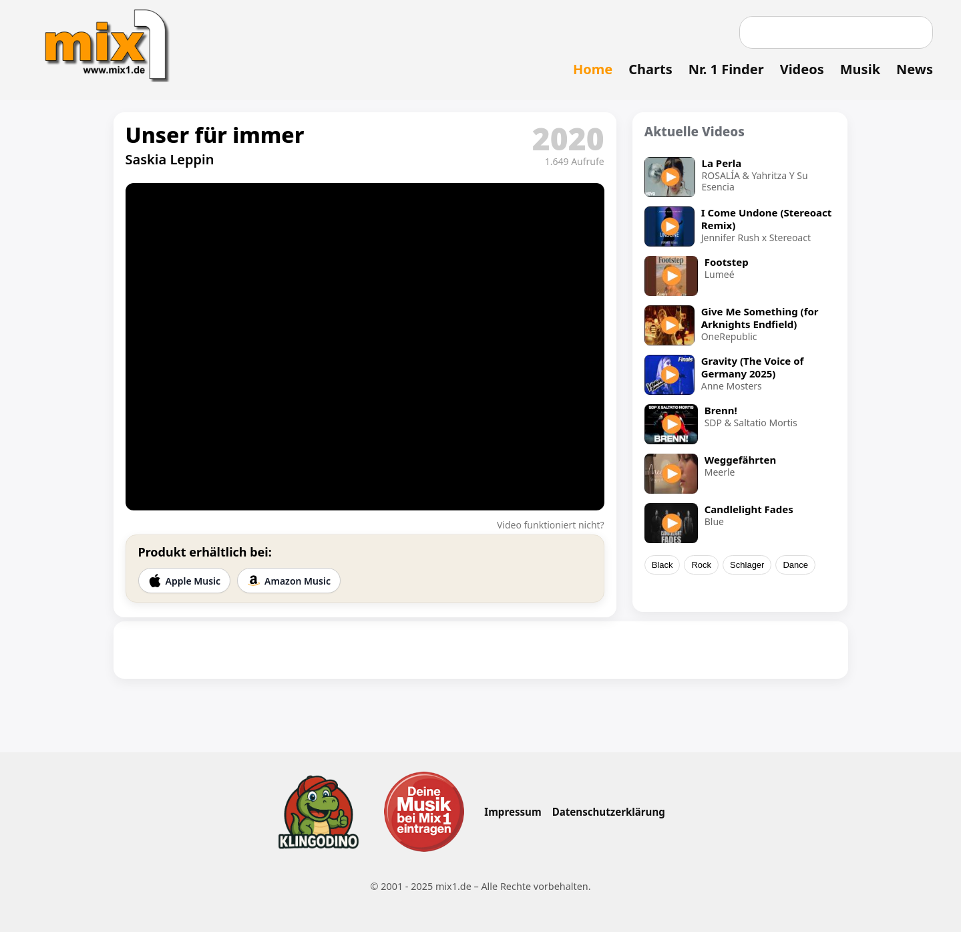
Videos (802, 69)
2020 (568, 138)
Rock (701, 565)
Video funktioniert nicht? (550, 524)
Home (592, 69)
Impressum (512, 811)
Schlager (747, 565)
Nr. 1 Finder (726, 69)
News (914, 69)
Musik (860, 69)
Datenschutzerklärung (608, 811)
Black (662, 565)
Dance (795, 565)
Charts (650, 69)
